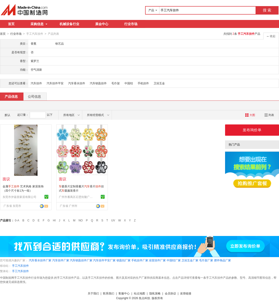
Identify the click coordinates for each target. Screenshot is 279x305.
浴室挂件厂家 (157, 260)
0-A (17, 220)
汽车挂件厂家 (60, 260)
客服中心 (124, 293)
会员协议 (170, 293)
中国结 (128, 83)
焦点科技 (144, 298)
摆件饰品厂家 (222, 260)
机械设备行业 (69, 24)
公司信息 (34, 96)
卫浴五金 (159, 83)
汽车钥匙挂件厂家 (81, 260)
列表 (269, 114)
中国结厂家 (174, 260)
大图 (250, 114)
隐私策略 (155, 293)
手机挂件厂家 (139, 260)
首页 (11, 24)
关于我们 (93, 293)
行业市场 (130, 24)
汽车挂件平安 (55, 83)
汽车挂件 (36, 83)
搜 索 (267, 10)
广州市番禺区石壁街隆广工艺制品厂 (76, 196)
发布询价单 (252, 130)
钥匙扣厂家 (124, 260)
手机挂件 (143, 83)
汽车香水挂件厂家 (40, 260)
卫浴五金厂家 (189, 260)
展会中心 (101, 24)
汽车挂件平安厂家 (104, 260)
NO (81, 220)
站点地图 (139, 293)
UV (113, 220)
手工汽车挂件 (20, 265)
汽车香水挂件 (76, 83)
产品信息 (11, 96)
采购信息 (38, 24)
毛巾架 (115, 83)
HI (54, 220)
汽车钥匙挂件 (98, 83)
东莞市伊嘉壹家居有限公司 (19, 196)
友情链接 (185, 293)
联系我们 (108, 293)
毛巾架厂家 (206, 260)
